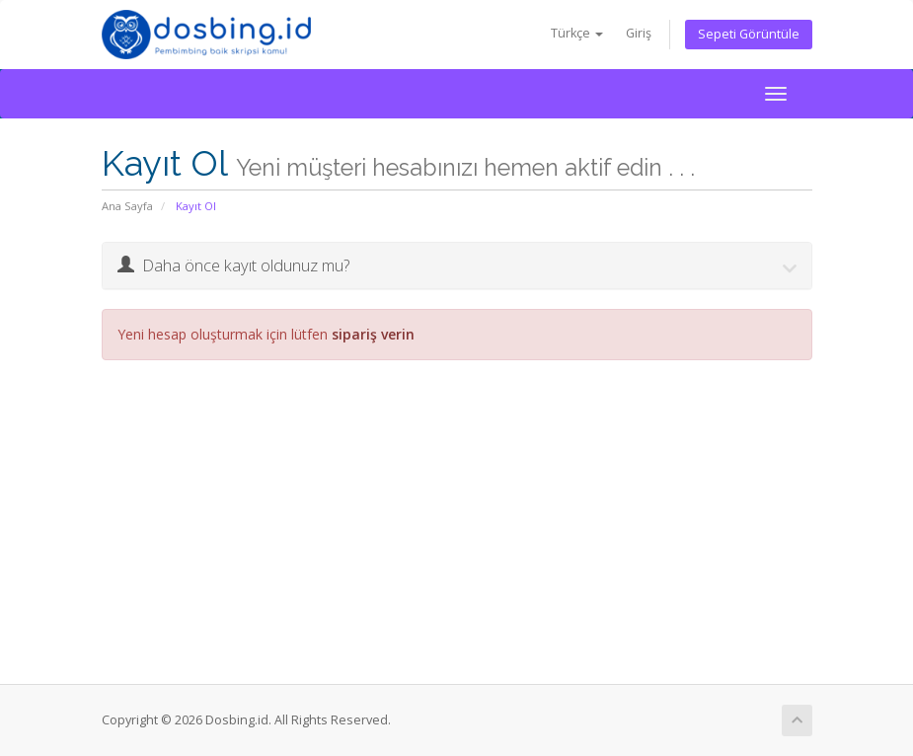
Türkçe (577, 33)
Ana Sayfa (127, 205)
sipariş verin (373, 334)
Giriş (638, 33)
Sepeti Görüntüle (748, 34)
